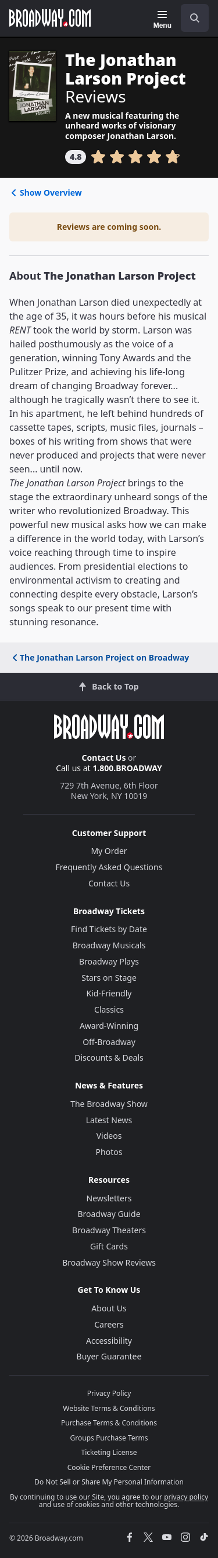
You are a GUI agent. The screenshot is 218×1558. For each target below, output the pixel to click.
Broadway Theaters (109, 1230)
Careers (108, 1324)
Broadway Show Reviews (109, 1262)
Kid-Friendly (109, 993)
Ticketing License (109, 1452)
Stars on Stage (109, 977)
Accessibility (109, 1340)
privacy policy (186, 1497)
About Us (108, 1308)
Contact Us (104, 757)
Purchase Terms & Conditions (109, 1423)
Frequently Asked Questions (109, 867)
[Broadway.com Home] (50, 18)
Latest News (109, 1120)
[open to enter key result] (195, 18)
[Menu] (162, 20)
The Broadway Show (109, 1103)
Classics (109, 1009)
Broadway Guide (108, 1213)
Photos (109, 1151)
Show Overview (45, 192)
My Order (109, 850)
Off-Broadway (109, 1041)
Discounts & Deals (109, 1057)
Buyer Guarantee (109, 1356)
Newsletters (109, 1198)
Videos (109, 1135)
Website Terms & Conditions (109, 1408)
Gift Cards (109, 1246)
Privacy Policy (109, 1393)
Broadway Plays (109, 961)
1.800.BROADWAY (127, 767)
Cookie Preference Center (109, 1467)
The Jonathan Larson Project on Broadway (99, 657)
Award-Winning (109, 1025)
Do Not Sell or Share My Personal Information (109, 1482)
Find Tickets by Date (109, 928)
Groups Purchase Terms (109, 1438)
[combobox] (190, 18)
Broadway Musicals (109, 945)
